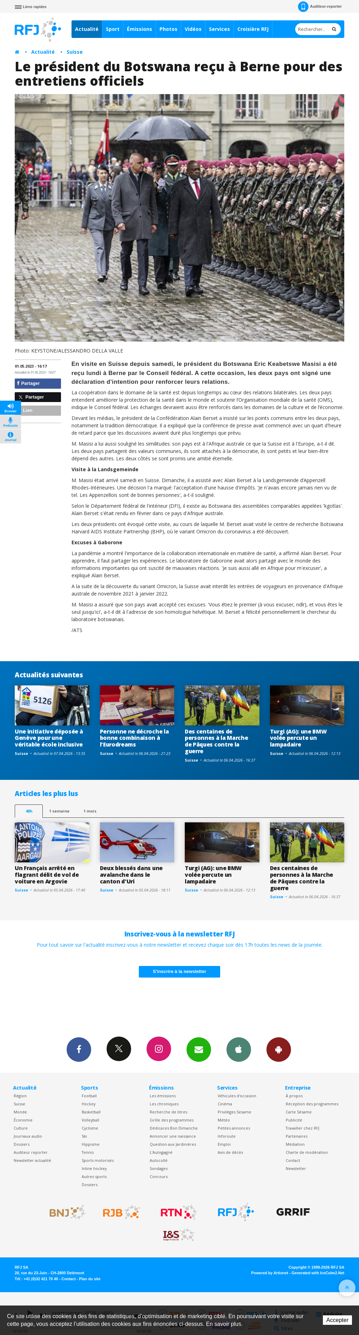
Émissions (139, 29)
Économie (23, 1120)
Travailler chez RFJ (302, 1128)
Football (89, 1095)
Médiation (295, 1144)
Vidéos (193, 29)
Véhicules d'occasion (237, 1095)
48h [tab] (29, 811)
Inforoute (227, 1136)
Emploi (224, 1144)
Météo (224, 1120)
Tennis (88, 1152)
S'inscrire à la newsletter (179, 971)
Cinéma (225, 1103)
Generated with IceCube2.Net (318, 1273)
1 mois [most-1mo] (89, 811)
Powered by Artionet (269, 1273)
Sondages (159, 1168)
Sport (113, 29)
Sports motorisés (98, 1160)
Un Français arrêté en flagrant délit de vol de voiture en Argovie (47, 874)
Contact (293, 1160)
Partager (28, 383)
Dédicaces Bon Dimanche (174, 1128)
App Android (278, 1049)
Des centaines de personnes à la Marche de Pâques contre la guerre (216, 741)
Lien (24, 410)
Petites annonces (234, 1128)
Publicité (294, 1120)
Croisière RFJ (253, 29)
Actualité (87, 29)
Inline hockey (94, 1168)
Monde (20, 1112)
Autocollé (159, 1160)
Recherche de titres (168, 1112)
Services (219, 29)
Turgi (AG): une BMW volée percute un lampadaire (298, 738)
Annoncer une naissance (173, 1136)
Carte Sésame (299, 1112)
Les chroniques (164, 1103)
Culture (21, 1128)
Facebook (79, 1049)
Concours (159, 1176)
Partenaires (296, 1136)
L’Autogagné (161, 1152)
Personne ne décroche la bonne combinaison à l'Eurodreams (134, 738)
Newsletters (199, 1049)
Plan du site (89, 1279)
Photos (168, 29)
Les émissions (163, 1095)
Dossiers (21, 1144)
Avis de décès (230, 1152)
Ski (84, 1136)
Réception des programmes (312, 1103)
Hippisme (91, 1144)
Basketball (91, 1112)
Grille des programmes (172, 1120)
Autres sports (94, 1176)
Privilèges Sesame (234, 1112)
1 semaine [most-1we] (59, 811)
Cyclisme (90, 1128)
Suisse (75, 51)
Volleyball (90, 1120)
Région (20, 1095)
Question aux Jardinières (173, 1144)
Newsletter (296, 1168)
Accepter (337, 1320)
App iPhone (238, 1049)
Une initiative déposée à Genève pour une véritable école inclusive (49, 738)
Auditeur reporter (31, 1152)
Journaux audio (28, 1136)
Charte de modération (307, 1152)
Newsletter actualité (32, 1160)
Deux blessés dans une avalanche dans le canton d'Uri (131, 874)
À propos (294, 1095)
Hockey (88, 1103)
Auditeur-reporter (320, 6)
